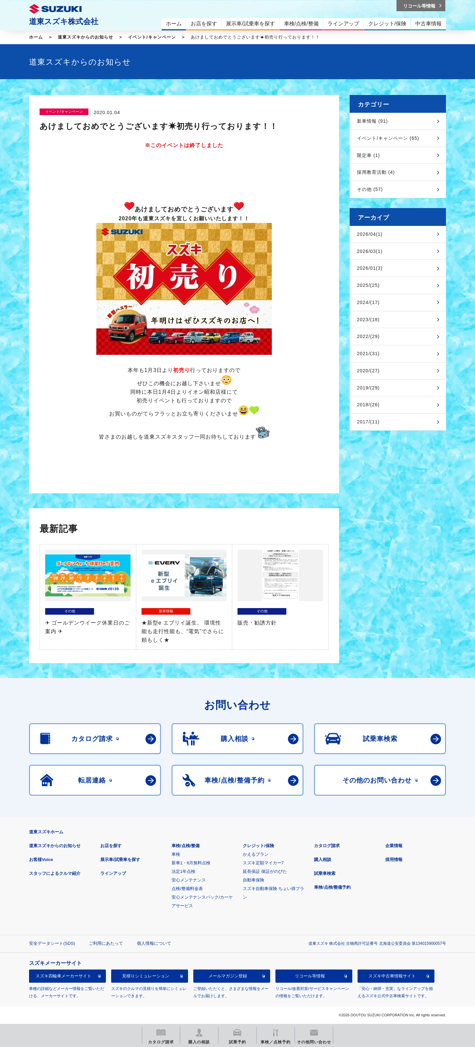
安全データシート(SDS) (52, 943)
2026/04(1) (370, 234)
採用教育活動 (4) (376, 172)
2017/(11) (368, 421)
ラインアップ (113, 873)
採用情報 (393, 859)
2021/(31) (368, 353)
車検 (176, 854)
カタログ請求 (327, 845)
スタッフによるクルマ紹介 (54, 873)
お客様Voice (41, 859)
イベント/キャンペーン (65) (388, 138)
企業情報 (393, 845)
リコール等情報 (310, 975)
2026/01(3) (370, 268)
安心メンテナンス (189, 880)
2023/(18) (368, 319)
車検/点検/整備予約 (332, 887)
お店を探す (111, 845)
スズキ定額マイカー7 (263, 862)
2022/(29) (368, 336)
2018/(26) (368, 404)
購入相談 (322, 859)
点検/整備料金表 (187, 888)
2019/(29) (368, 387)
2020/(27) (368, 370)
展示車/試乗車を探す (120, 859)
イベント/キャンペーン (152, 37)
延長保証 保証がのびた (265, 871)
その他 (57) (370, 189)
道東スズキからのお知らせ (85, 37)
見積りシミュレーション (145, 975)
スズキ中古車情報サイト (392, 975)
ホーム (36, 37)
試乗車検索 (324, 873)
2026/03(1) (370, 251)
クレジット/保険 (258, 845)
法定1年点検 (183, 871)
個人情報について (154, 943)
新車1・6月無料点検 (191, 862)
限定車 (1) (368, 155)
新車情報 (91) (372, 121)
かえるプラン (256, 854)
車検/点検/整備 (186, 845)
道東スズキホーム (46, 831)
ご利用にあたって (106, 943)
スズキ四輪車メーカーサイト (63, 975)
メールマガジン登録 (227, 975)
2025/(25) (368, 285)
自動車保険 (253, 880)
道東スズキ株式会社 (63, 21)
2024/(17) (368, 302)
